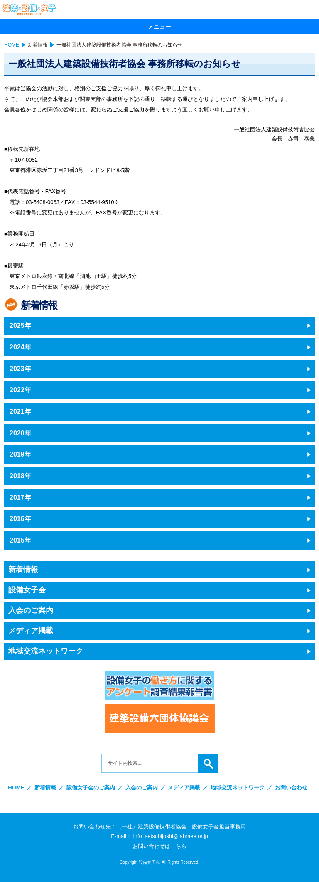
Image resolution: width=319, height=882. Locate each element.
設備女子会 (27, 590)
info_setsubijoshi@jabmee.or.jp (170, 836)
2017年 (20, 497)
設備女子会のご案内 (90, 787)
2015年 (20, 540)
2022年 (20, 389)
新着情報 (38, 45)
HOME (11, 45)
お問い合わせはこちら (159, 846)
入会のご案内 (30, 610)
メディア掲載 (30, 630)
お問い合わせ (291, 787)
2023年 (20, 368)
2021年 (20, 411)
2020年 (20, 433)
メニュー (159, 26)
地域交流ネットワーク (45, 651)
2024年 (20, 347)
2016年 (20, 518)
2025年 (20, 325)
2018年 (20, 475)
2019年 (20, 454)
